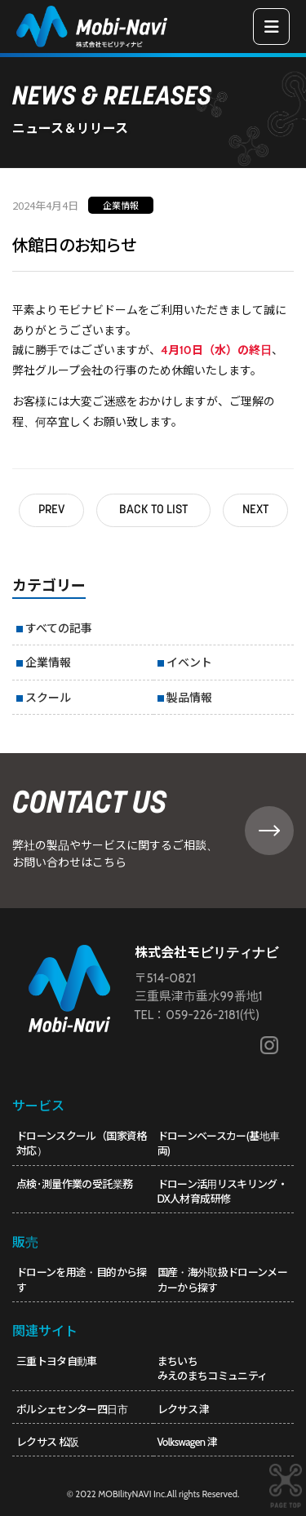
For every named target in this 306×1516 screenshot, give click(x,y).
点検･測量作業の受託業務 (74, 1183)
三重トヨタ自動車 (56, 1361)
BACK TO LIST (153, 510)
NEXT (255, 510)
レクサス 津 (183, 1409)
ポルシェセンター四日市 (71, 1409)
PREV (51, 510)
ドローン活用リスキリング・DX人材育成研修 (222, 1191)
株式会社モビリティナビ (206, 952)
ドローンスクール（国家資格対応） (81, 1143)
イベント (189, 662)
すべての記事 (58, 627)
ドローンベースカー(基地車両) (218, 1143)
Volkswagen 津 (187, 1441)
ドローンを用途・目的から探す (81, 1279)
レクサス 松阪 (47, 1441)
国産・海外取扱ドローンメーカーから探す (222, 1279)
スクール (48, 697)
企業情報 (121, 204)
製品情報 (189, 697)
